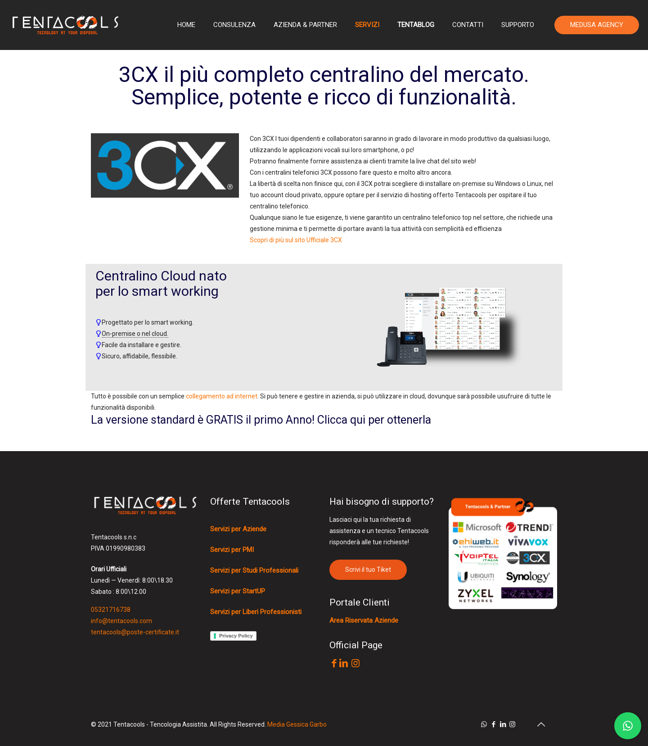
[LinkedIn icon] (503, 724)
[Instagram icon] (512, 724)
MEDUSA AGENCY (596, 25)
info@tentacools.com (121, 620)
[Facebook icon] (493, 724)
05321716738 (110, 609)
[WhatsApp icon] (484, 724)
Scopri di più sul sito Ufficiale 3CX (296, 240)
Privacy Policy (236, 635)
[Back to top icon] (541, 724)
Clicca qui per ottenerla (374, 419)
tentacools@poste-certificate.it (135, 632)
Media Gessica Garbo (297, 724)
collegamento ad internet (221, 396)
